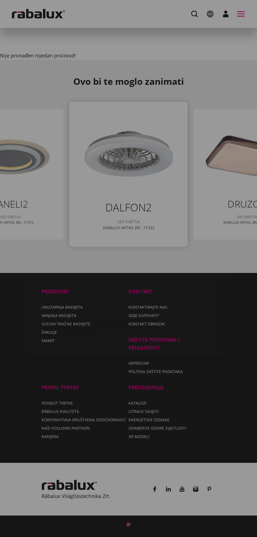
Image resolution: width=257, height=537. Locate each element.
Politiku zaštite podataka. (59, 275)
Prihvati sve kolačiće (68, 306)
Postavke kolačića (65, 292)
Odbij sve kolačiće (126, 292)
